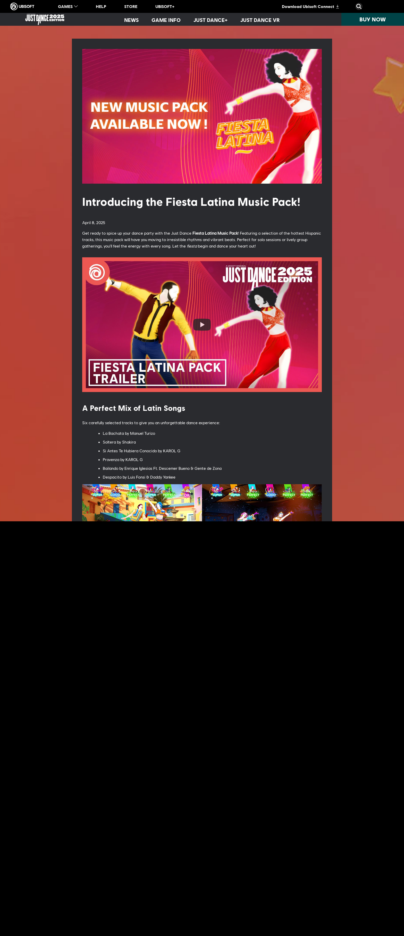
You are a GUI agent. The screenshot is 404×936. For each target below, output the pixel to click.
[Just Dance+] (210, 20)
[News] (131, 20)
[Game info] (166, 20)
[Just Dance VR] (260, 20)
